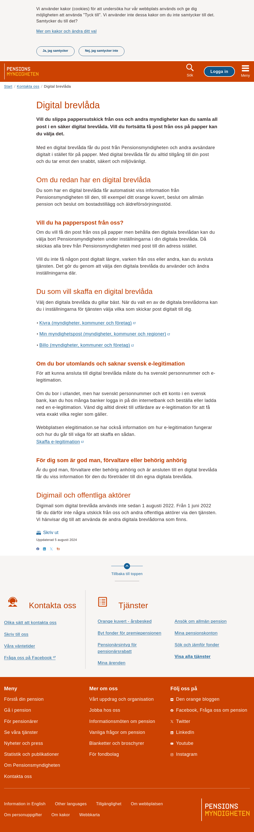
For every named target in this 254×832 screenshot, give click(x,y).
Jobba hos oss (104, 710)
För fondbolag (104, 754)
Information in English (25, 803)
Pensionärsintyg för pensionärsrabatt (117, 648)
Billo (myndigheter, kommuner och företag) (86, 345)
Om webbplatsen (147, 803)
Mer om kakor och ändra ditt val (66, 31)
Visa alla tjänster (193, 656)
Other (71, 803)
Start (8, 86)
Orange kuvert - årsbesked (125, 621)
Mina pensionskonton (196, 633)
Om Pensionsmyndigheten (32, 765)
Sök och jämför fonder (197, 644)
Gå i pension (17, 710)
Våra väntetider (19, 646)
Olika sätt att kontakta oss (30, 622)
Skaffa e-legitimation (59, 442)
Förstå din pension (24, 699)
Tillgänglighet (109, 803)
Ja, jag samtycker (55, 51)
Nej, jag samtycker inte (101, 51)
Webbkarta (89, 814)
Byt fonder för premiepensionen (129, 633)
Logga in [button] (219, 71)
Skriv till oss (16, 634)
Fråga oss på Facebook (39, 659)
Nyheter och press (23, 743)
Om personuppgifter (23, 814)
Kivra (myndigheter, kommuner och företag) (87, 323)
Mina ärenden (111, 662)
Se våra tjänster (21, 732)
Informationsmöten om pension (122, 721)
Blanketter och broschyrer (116, 743)
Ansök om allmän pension (201, 621)
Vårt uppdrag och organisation (121, 699)
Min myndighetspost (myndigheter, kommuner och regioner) (104, 334)
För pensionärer (21, 721)
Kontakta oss (28, 86)
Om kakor (60, 814)
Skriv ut (51, 532)
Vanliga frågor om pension (117, 732)
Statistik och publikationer (31, 754)
